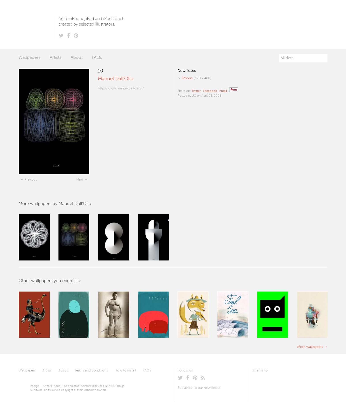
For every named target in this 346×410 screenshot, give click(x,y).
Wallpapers (29, 57)
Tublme (294, 380)
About (77, 57)
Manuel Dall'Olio (116, 78)
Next (79, 179)
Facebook (210, 90)
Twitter (196, 90)
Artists (55, 57)
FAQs (97, 57)
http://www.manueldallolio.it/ (121, 88)
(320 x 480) (196, 78)
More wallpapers (310, 347)
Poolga (36, 24)
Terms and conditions (91, 370)
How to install (125, 370)
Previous (30, 179)
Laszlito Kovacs (260, 380)
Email (223, 90)
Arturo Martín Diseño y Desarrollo (275, 380)
